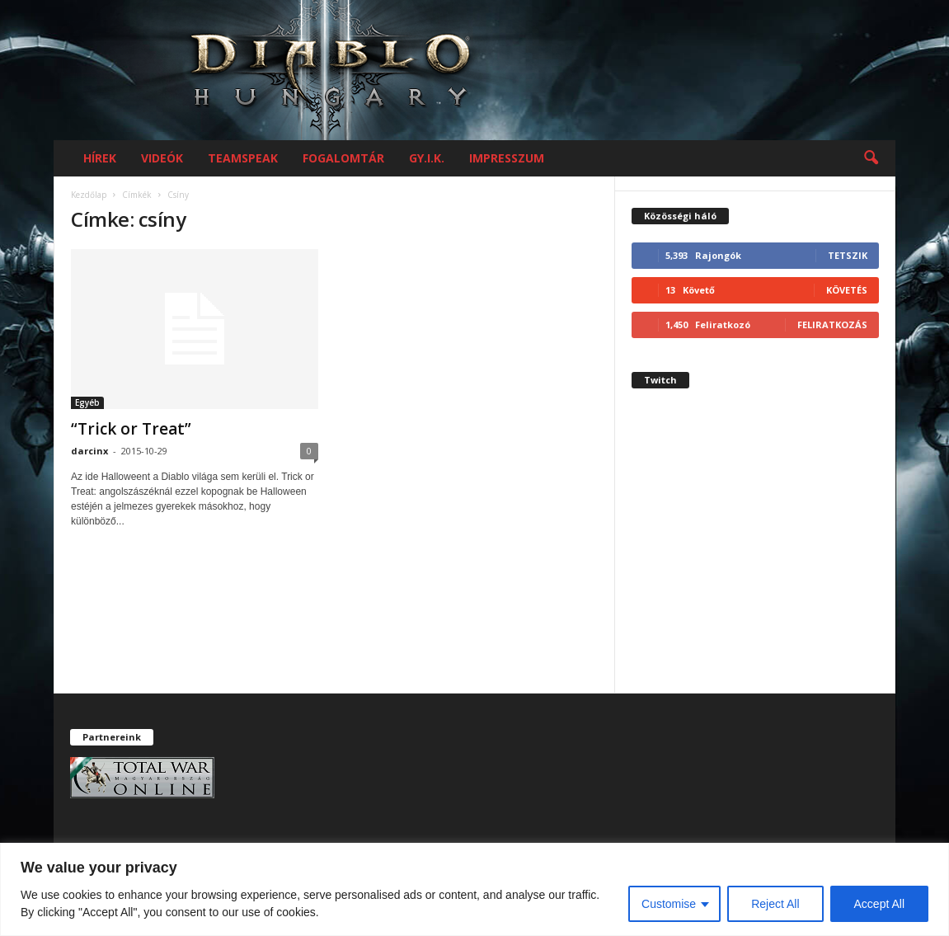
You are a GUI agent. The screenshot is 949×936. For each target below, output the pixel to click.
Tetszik (847, 255)
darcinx (89, 450)
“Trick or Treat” (131, 429)
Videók (162, 158)
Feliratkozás (832, 324)
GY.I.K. (426, 158)
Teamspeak (243, 158)
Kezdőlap (88, 194)
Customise (668, 903)
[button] (871, 158)
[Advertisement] (755, 555)
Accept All (879, 903)
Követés (846, 290)
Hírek (99, 158)
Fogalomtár (343, 158)
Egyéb (87, 402)
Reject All (775, 903)
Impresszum (506, 158)
